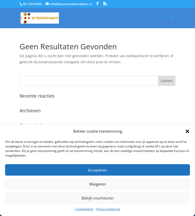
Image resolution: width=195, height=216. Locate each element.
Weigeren (97, 184)
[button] (187, 131)
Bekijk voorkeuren (97, 197)
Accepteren (97, 170)
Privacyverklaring (108, 209)
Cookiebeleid (84, 209)
